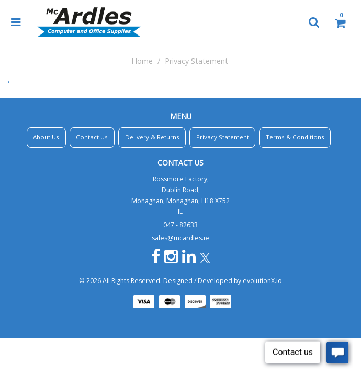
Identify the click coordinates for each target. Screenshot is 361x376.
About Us (46, 137)
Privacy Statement (222, 137)
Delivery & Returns (152, 137)
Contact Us (92, 137)
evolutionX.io (262, 280)
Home (142, 61)
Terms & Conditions (295, 137)
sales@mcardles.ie (180, 237)
